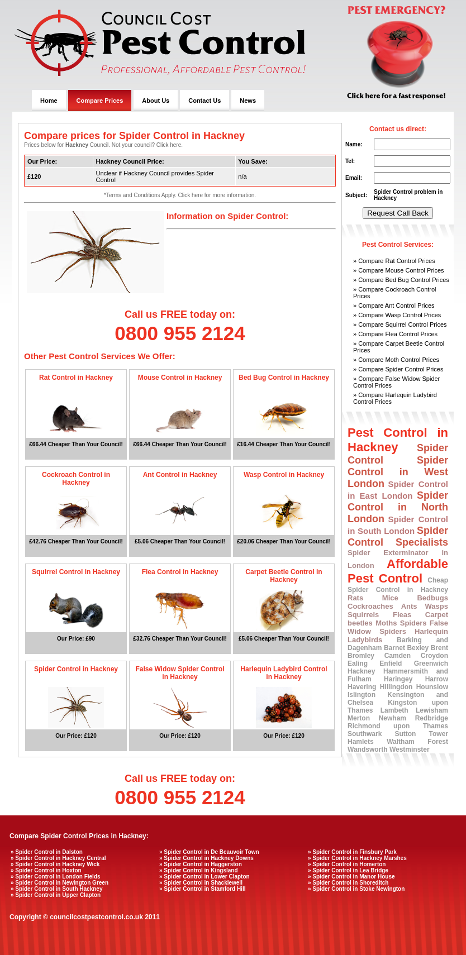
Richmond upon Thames (398, 726)
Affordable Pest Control (398, 571)
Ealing (358, 663)
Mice (390, 598)
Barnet (394, 648)
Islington (361, 695)
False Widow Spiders (398, 627)
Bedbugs (432, 598)
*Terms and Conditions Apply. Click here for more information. (180, 195)
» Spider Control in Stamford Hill (202, 889)
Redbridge (431, 718)
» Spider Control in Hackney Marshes (357, 858)
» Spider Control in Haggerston (200, 864)
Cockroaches (370, 606)
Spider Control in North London (398, 507)
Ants (409, 606)
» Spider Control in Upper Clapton (56, 895)
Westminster (409, 749)
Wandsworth (368, 749)
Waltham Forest (417, 742)
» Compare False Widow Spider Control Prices (396, 382)
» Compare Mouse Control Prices (398, 270)
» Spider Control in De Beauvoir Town (209, 852)
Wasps (436, 606)
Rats (355, 598)
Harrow (436, 679)
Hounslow (432, 687)
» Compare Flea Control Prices (395, 334)
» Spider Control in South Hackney (56, 889)
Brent (439, 648)
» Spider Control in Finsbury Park (352, 852)
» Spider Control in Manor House (351, 876)
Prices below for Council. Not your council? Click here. (103, 145)
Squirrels (363, 614)
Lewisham (432, 710)
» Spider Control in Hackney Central (58, 858)
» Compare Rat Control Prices (394, 260)
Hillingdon (396, 687)
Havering (362, 687)
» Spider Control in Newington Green (59, 883)
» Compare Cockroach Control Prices (394, 292)
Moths (386, 623)
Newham (392, 718)
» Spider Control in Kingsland (198, 870)
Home (49, 100)
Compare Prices (100, 100)
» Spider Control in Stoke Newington (356, 889)
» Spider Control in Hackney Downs (206, 858)
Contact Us (204, 100)
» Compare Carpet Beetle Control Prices (398, 347)
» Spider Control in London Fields (56, 876)
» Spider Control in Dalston (47, 852)
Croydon (434, 656)
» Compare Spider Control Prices (398, 369)
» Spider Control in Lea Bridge (348, 870)
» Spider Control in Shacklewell (200, 883)
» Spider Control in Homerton (347, 864)
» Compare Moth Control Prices (396, 359)
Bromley (361, 656)
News (248, 100)
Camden (397, 656)
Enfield (390, 663)
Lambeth (394, 710)
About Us (155, 100)
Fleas (402, 614)
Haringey (398, 679)
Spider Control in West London (398, 472)
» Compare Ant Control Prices (394, 305)
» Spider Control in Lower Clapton (204, 876)
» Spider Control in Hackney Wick (55, 864)
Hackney (361, 671)
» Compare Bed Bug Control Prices (401, 279)
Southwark (365, 734)
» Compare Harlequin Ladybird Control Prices (395, 398)
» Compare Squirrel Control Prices (400, 324)
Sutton (405, 734)
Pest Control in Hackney (398, 440)
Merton (359, 718)
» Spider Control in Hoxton (46, 870)
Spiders (413, 623)
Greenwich (431, 663)
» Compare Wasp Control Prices (397, 315)
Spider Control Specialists (398, 536)
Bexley (418, 648)
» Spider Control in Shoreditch (348, 883)
